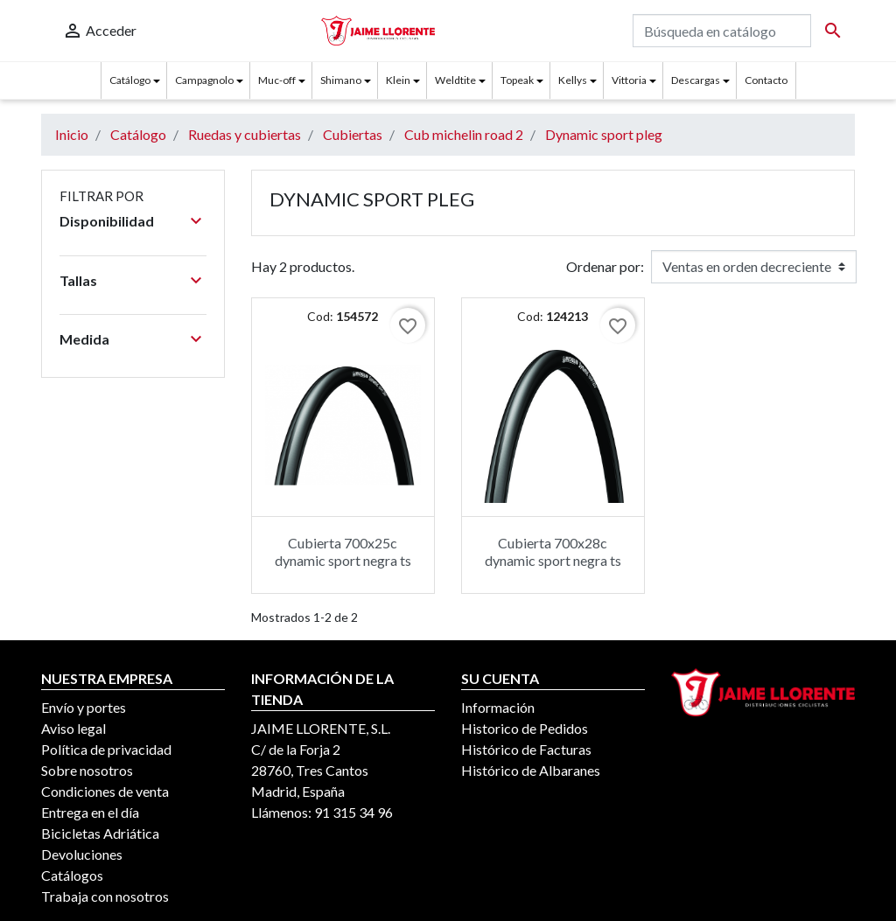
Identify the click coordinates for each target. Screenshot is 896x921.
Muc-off (277, 80)
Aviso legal (73, 728)
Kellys (572, 80)
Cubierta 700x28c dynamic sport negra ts (553, 551)
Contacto (766, 80)
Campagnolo (204, 80)
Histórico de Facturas (526, 749)
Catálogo (129, 80)
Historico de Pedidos (524, 728)
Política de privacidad (106, 749)
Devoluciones (81, 854)
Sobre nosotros (87, 770)
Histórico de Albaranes (530, 770)
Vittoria (629, 80)
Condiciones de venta (105, 791)
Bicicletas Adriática (100, 833)
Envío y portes (83, 707)
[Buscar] (722, 30)
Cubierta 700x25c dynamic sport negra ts (343, 551)
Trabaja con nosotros (105, 896)
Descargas (695, 80)
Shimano (340, 80)
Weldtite (455, 80)
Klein (398, 80)
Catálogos (72, 875)
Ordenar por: (605, 266)
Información (498, 707)
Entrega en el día (90, 812)
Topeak (517, 80)
